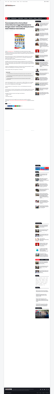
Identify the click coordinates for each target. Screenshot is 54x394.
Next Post (32, 130)
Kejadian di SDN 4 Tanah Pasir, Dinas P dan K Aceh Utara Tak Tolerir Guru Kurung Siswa (44, 51)
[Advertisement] (32, 10)
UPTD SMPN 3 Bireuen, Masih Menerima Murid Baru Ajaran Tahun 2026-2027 (19, 73)
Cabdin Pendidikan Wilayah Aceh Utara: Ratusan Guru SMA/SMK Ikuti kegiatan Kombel (44, 24)
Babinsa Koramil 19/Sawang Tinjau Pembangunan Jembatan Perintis (44, 74)
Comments (46, 259)
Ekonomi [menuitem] (25, 18)
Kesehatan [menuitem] (40, 18)
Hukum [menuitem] (35, 18)
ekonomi (43, 280)
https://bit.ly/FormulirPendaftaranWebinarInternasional (18, 100)
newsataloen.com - (11, 51)
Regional (43, 279)
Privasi (21, 1)
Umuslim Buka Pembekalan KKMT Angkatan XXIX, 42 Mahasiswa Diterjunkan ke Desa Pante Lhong (44, 84)
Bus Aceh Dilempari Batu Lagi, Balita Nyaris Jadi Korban (43, 175)
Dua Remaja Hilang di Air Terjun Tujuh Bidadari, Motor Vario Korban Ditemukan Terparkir (44, 201)
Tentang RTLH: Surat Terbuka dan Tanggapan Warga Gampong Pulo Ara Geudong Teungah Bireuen (44, 255)
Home (6, 1)
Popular (37, 259)
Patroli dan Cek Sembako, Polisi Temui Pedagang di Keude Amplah (44, 56)
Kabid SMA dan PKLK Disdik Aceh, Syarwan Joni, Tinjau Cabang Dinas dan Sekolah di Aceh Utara (44, 34)
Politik (36, 279)
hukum (46, 280)
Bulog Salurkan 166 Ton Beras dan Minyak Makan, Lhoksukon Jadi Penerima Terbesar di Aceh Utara (44, 78)
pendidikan (9, 21)
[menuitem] (6, 18)
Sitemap (11, 1)
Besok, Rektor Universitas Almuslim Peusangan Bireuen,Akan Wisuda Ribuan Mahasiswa (44, 179)
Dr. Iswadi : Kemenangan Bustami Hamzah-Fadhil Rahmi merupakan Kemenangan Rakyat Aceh (44, 249)
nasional (37, 283)
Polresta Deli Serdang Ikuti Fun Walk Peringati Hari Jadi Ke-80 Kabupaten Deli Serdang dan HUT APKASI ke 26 (42, 305)
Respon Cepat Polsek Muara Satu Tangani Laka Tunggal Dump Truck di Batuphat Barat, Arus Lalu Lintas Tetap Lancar (42, 300)
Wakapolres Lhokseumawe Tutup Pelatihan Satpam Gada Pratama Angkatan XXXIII (41, 295)
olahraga (41, 283)
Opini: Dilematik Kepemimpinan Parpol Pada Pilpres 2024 (44, 239)
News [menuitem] (9, 18)
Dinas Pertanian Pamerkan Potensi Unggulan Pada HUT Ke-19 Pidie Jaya (44, 206)
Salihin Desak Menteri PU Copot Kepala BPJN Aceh (43, 69)
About (8, 1)
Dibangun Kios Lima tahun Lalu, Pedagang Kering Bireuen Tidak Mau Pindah (44, 39)
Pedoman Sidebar (25, 1)
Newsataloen (9, 392)
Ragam (40, 279)
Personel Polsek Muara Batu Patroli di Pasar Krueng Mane (44, 230)
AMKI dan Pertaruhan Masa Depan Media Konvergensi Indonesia (44, 89)
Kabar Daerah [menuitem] (20, 18)
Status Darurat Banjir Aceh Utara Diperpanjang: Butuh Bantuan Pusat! (44, 29)
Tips (40, 280)
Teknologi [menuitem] (30, 18)
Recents (42, 259)
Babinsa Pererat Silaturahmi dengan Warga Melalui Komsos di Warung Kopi (42, 291)
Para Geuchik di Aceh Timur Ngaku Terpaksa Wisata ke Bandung (44, 235)
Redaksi (18, 1)
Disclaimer (14, 1)
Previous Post (8, 130)
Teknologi (37, 280)
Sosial (46, 279)
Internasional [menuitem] (13, 18)
